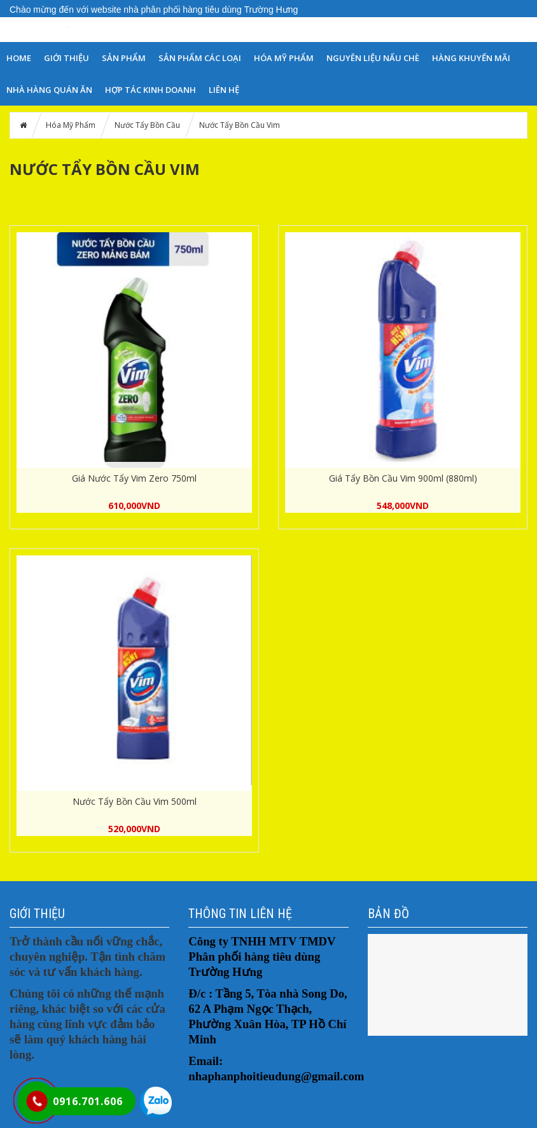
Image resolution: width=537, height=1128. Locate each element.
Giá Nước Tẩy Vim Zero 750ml (134, 478)
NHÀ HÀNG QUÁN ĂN (49, 89)
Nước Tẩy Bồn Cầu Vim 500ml (135, 801)
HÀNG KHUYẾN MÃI (471, 58)
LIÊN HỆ (224, 89)
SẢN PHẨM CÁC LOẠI (199, 58)
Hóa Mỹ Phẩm (284, 58)
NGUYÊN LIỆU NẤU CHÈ (372, 58)
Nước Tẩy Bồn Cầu (147, 125)
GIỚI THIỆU (66, 58)
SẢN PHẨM (124, 58)
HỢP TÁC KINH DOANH (150, 89)
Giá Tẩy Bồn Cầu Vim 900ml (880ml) (403, 478)
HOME (18, 58)
